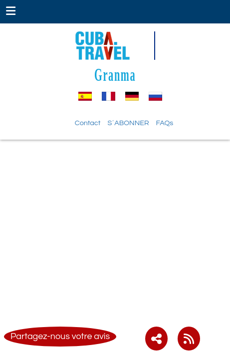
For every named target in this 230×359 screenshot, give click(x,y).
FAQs (165, 123)
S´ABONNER (128, 123)
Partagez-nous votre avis (60, 336)
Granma (115, 74)
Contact (88, 123)
